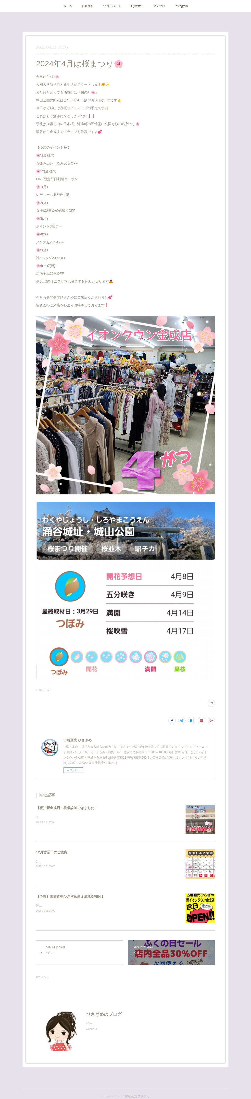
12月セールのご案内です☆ (54, 861)
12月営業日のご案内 (51, 852)
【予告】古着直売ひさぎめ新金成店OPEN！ (70, 896)
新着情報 (88, 6)
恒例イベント (112, 6)
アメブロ (159, 6)
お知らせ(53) (43, 690)
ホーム (67, 6)
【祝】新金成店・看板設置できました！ (67, 808)
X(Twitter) (137, 6)
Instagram (181, 6)
